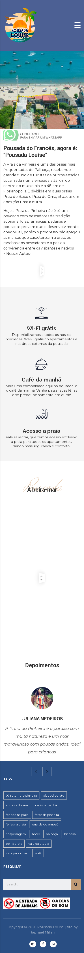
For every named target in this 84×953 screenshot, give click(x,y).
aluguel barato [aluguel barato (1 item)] (53, 795)
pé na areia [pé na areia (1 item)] (14, 843)
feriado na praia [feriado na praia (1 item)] (17, 815)
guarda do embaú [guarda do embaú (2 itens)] (45, 824)
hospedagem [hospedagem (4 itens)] (16, 834)
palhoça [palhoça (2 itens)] (52, 834)
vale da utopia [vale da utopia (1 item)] (38, 843)
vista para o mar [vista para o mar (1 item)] (17, 853)
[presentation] (36, 771)
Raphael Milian (42, 932)
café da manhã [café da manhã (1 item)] (46, 805)
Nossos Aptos (18, 254)
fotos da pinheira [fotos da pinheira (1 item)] (47, 815)
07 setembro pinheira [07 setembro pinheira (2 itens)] (21, 795)
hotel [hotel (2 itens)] (36, 834)
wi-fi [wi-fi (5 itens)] (38, 853)
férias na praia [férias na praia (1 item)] (16, 824)
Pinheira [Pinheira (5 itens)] (70, 834)
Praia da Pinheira (21, 164)
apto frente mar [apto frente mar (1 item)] (17, 805)
